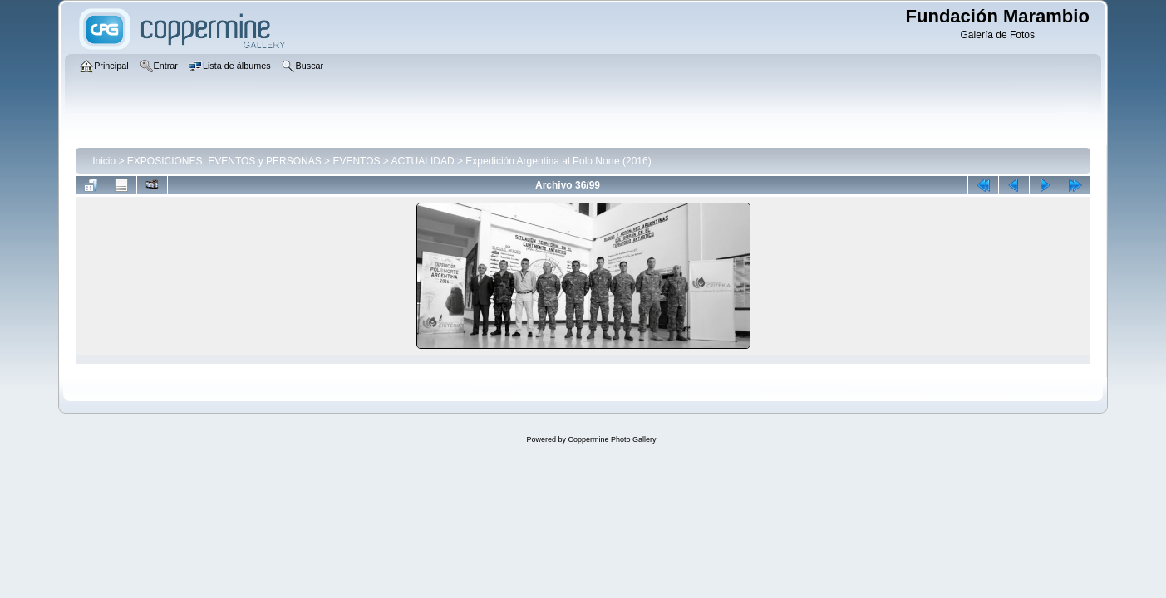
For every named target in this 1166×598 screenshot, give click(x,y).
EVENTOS (356, 161)
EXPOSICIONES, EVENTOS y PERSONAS (224, 161)
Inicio (104, 161)
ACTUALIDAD (423, 161)
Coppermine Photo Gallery (612, 439)
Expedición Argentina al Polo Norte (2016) (558, 161)
